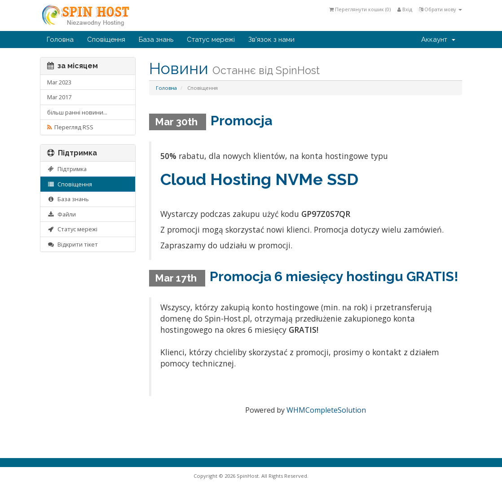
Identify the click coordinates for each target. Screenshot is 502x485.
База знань (156, 39)
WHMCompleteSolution (326, 410)
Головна (60, 39)
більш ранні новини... (77, 112)
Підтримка (67, 169)
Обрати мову (440, 9)
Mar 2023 (59, 82)
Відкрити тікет (72, 244)
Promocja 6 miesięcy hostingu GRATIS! (334, 276)
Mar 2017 (59, 97)
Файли (61, 214)
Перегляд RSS (70, 127)
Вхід (404, 9)
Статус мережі (211, 39)
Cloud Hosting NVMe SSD (259, 179)
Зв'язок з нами (271, 39)
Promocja (241, 120)
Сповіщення (106, 39)
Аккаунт (438, 39)
